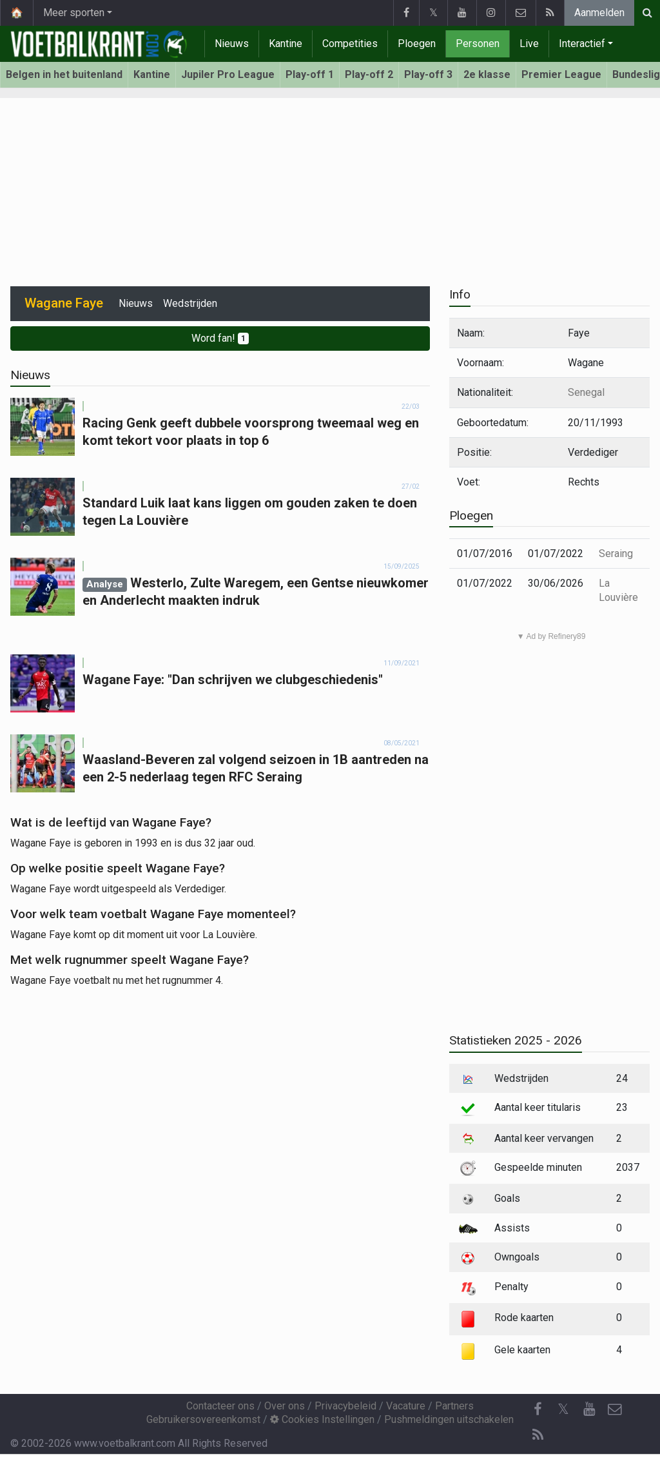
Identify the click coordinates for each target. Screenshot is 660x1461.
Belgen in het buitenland (64, 74)
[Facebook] (537, 1409)
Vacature (405, 1406)
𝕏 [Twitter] (563, 1409)
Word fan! (220, 338)
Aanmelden (599, 12)
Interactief (582, 43)
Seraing (616, 553)
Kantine (285, 43)
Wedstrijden (190, 303)
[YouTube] (589, 1409)
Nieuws (232, 43)
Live (529, 43)
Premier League (561, 74)
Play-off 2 (369, 74)
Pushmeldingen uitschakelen (449, 1419)
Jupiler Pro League (228, 74)
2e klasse (486, 74)
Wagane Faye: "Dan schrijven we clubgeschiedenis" (232, 679)
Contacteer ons (220, 1406)
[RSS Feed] (537, 1435)
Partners (454, 1406)
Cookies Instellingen (322, 1419)
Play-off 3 (428, 74)
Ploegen (417, 43)
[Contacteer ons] (615, 1409)
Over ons (284, 1406)
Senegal (586, 392)
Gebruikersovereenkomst (203, 1419)
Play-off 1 (310, 74)
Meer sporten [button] (73, 12)
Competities (350, 43)
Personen (478, 43)
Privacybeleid (345, 1406)
